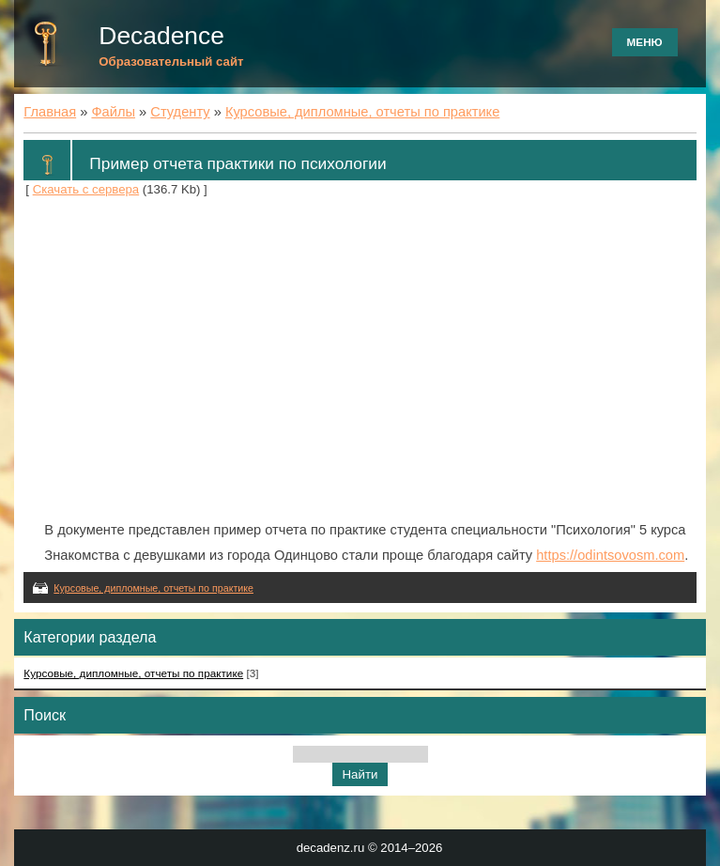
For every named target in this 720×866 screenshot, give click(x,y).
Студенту (179, 111)
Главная (49, 111)
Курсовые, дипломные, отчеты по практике (362, 111)
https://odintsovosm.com (610, 555)
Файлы (113, 111)
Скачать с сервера (86, 189)
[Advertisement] (359, 359)
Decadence (161, 36)
